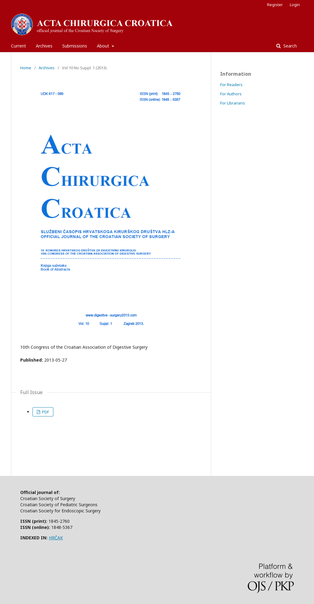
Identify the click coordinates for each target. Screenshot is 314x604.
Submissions (74, 46)
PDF (45, 412)
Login (295, 4)
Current (18, 46)
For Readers (231, 84)
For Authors (231, 94)
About (103, 46)
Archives (44, 46)
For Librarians (232, 103)
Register (275, 4)
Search (289, 46)
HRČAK (56, 538)
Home (25, 67)
